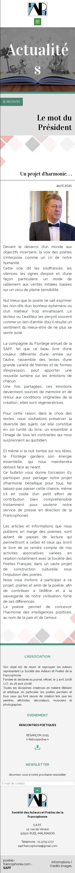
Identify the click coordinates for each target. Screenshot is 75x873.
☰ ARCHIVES (11, 101)
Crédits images (61, 866)
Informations (60, 862)
